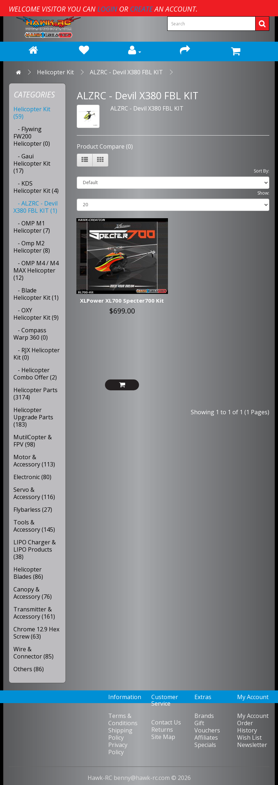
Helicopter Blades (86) (28, 573)
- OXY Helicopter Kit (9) (36, 313)
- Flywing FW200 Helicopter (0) (31, 136)
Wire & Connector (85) (33, 652)
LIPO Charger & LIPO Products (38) (34, 549)
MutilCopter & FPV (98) (32, 440)
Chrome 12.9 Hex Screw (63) (36, 632)
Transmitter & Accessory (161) (34, 612)
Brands (204, 716)
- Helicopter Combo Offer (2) (35, 373)
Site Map (163, 737)
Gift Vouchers (207, 726)
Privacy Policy (117, 748)
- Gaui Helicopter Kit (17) (31, 163)
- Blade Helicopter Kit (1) (36, 294)
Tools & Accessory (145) (34, 525)
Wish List (249, 738)
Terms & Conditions (123, 719)
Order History (247, 726)
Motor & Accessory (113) (34, 460)
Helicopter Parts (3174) (35, 393)
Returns (162, 730)
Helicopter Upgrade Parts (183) (33, 417)
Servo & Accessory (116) (34, 493)
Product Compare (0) (105, 146)
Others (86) (28, 669)
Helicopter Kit (55, 72)
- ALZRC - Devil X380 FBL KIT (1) (35, 207)
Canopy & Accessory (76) (32, 593)
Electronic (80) (32, 477)
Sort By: (261, 171)
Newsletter (252, 745)
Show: (263, 193)
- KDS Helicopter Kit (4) (36, 187)
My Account (253, 716)
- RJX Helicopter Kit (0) (36, 353)
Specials (205, 745)
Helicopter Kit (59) (31, 112)
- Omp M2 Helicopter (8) (31, 246)
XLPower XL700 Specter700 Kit (122, 300)
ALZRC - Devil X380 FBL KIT (126, 72)
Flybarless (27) (32, 510)
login (107, 9)
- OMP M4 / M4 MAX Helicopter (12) (36, 270)
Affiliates (206, 738)
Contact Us (166, 722)
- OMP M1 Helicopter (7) (31, 226)
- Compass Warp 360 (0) (30, 333)
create (141, 9)
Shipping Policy (120, 734)
